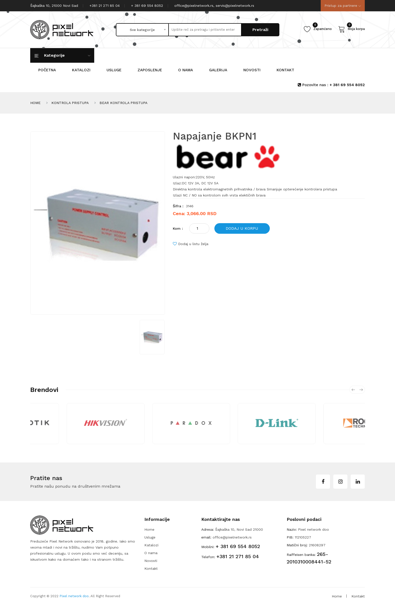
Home (149, 529)
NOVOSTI (251, 70)
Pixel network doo (74, 596)
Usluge (114, 70)
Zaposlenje (150, 70)
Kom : (178, 228)
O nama (185, 70)
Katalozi (151, 545)
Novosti (150, 561)
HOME (35, 103)
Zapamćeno (318, 28)
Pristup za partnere (342, 6)
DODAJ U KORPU (242, 228)
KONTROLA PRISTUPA (70, 103)
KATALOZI (81, 70)
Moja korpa (351, 28)
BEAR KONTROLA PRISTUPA (123, 103)
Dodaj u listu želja (190, 244)
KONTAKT (285, 70)
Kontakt (151, 568)
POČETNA (47, 70)
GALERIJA (218, 70)
